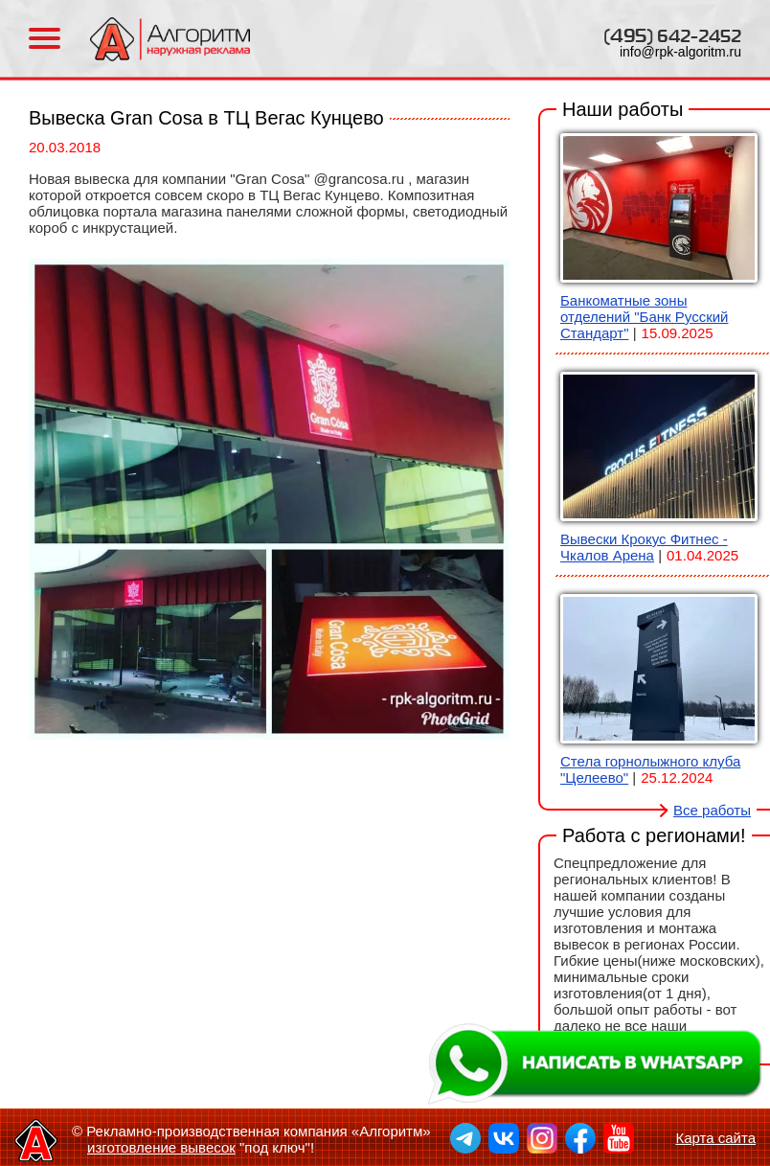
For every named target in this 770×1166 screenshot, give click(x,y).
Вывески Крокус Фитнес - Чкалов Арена (644, 547)
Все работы (712, 810)
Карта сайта (715, 1138)
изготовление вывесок (161, 1147)
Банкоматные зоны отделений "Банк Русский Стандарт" (644, 316)
